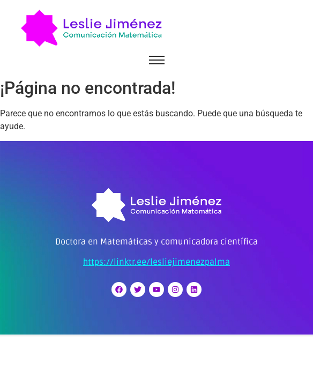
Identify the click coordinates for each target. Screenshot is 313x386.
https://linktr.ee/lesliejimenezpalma (156, 262)
